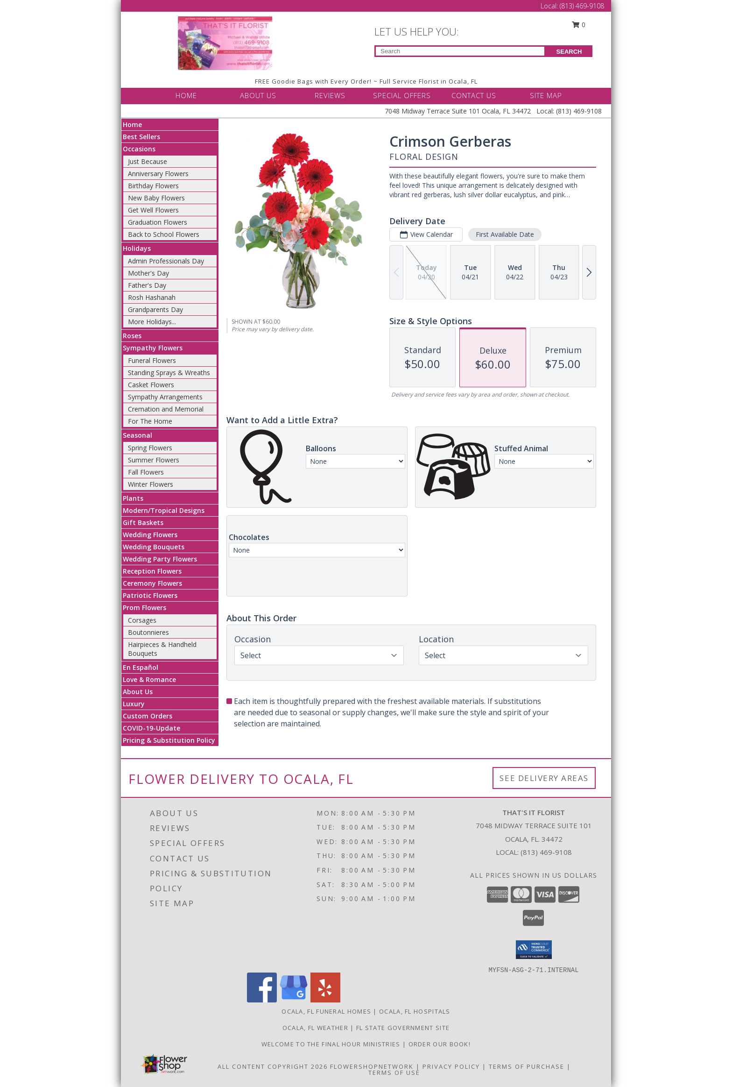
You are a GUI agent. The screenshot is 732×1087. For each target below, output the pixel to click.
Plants (133, 498)
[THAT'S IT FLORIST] (225, 42)
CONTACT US (473, 95)
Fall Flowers (146, 472)
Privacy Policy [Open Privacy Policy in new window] (451, 1066)
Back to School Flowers (163, 234)
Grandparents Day (155, 309)
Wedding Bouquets (153, 546)
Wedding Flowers (150, 534)
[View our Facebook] (262, 999)
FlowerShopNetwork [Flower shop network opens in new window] (372, 1066)
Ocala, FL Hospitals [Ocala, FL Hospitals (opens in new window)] (414, 1011)
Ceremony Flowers (152, 583)
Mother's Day (148, 273)
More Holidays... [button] (152, 321)
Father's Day (147, 285)
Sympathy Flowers (153, 347)
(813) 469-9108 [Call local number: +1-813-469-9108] (546, 852)
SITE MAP (546, 95)
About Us (138, 691)
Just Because (147, 161)
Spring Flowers (150, 447)
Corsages (142, 620)
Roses (132, 335)
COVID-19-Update (151, 728)
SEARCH (569, 51)
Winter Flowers (150, 484)
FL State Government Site (403, 1027)
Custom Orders (147, 715)
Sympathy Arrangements (165, 396)
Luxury (134, 703)
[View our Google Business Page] (294, 999)
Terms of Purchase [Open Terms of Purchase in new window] (526, 1066)
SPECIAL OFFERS (402, 95)
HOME (186, 95)
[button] (534, 949)
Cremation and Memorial (166, 409)
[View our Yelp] (325, 999)
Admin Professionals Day (166, 260)
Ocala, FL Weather (315, 1027)
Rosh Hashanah (152, 297)
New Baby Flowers (156, 197)
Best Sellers (141, 136)
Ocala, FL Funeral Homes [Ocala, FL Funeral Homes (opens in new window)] (326, 1011)
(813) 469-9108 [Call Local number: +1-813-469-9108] (582, 5)
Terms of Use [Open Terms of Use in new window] (394, 1072)
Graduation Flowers (157, 222)
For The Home (150, 421)
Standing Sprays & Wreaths (169, 372)
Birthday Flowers (153, 185)
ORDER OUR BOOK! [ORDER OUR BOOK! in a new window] (439, 1044)
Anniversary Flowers (158, 173)
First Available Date (505, 234)
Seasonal (137, 435)
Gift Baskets (143, 522)
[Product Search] (460, 51)
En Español (140, 667)
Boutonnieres (148, 632)
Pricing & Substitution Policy (169, 740)
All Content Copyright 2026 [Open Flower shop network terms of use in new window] (273, 1066)
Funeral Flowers (152, 360)
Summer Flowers (153, 459)
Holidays (137, 248)
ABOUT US (258, 95)
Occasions (139, 148)
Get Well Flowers (153, 210)
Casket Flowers (151, 384)
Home (132, 124)
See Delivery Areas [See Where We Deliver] (544, 778)
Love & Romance (149, 679)
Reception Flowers (152, 571)
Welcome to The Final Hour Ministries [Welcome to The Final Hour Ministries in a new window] (331, 1044)
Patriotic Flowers (150, 595)
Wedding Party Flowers (160, 558)
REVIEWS (330, 95)
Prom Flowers (144, 607)
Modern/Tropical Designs (163, 510)
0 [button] (579, 24)
